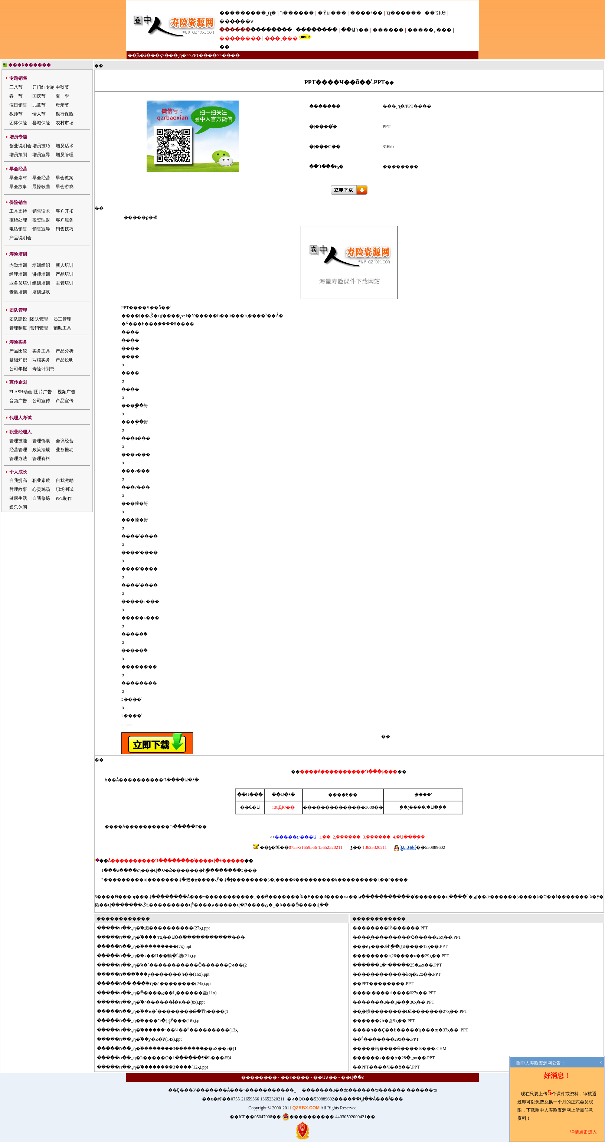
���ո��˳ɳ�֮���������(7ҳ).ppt (148, 946)
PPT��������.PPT (387, 983)
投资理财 (41, 220)
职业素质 (41, 480)
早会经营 (41, 177)
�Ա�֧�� (436, 807)
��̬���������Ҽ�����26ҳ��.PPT (411, 937)
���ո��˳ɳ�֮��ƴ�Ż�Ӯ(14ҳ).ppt (144, 1039)
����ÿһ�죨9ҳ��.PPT (388, 1020)
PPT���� (204, 55)
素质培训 (18, 292)
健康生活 (18, 498)
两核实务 (41, 359)
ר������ (297, 13)
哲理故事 (18, 489)
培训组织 (41, 265)
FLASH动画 (20, 391)
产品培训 (64, 274)
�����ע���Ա (296, 837)
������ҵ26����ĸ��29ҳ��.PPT (405, 955)
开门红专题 (43, 87)
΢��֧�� (403, 807)
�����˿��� (430, 30)
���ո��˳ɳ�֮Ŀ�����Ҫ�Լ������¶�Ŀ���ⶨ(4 (168, 1057)
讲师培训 (41, 274)
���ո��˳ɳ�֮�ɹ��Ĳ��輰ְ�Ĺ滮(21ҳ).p (151, 955)
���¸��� (281, 38)
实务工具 (41, 351)
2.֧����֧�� (345, 837)
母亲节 (62, 105)
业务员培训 (20, 283)
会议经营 (64, 440)
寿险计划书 (43, 368)
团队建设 (18, 319)
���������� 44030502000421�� (328, 1116)
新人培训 (64, 265)
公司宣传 (41, 400)
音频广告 (18, 400)
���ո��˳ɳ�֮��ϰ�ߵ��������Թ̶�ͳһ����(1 (167, 1011)
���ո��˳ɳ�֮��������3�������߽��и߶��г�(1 (171, 1048)
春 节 (16, 96)
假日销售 (18, 105)
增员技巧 (41, 145)
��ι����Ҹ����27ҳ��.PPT (399, 992)
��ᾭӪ (435, 13)
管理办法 (18, 458)
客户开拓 (64, 211)
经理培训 (18, 274)
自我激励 (64, 480)
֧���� (417, 807)
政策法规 (41, 449)
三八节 (16, 87)
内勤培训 (18, 265)
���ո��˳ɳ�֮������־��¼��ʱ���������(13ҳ (172, 1030)
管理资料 (41, 458)
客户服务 (64, 220)
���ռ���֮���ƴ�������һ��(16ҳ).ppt (157, 974)
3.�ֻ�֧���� (376, 837)
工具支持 (18, 211)
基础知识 (18, 359)
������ (388, 30)
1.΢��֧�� (324, 837)
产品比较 (18, 351)
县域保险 (41, 122)
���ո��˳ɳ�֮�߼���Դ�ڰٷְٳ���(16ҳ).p (152, 1020)
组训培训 (41, 283)
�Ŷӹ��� (332, 13)
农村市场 (64, 122)
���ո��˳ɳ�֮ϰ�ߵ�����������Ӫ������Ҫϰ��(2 (176, 965)
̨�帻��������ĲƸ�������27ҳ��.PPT (414, 1011)
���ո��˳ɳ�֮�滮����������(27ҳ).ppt (158, 928)
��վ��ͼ (352, 1077)
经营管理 (18, 449)
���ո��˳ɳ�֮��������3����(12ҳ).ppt (157, 1067)
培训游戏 (41, 292)
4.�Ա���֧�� (408, 837)
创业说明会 (20, 145)
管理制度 (18, 328)
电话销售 (18, 229)
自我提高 (18, 480)
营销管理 (39, 328)
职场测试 (64, 489)
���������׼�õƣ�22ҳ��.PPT (401, 974)
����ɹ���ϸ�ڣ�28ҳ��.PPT (398, 1057)
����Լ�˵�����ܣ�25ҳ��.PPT (402, 965)
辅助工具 (62, 328)
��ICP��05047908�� (255, 1116)
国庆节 (39, 96)
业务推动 (64, 449)
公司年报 (18, 368)
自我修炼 (41, 498)
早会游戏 (64, 186)
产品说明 (64, 359)
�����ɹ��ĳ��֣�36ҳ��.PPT (398, 1002)
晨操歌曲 (41, 186)
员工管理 (62, 319)
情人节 (39, 114)
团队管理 (39, 319)
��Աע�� (325, 1077)
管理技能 (18, 440)
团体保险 (18, 122)
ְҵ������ (403, 13)
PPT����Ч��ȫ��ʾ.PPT (391, 1067)
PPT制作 (64, 498)
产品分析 (64, 351)
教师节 (16, 114)
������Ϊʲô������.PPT (395, 928)
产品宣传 (64, 400)
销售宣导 (41, 229)
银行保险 (64, 114)
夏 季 (62, 96)
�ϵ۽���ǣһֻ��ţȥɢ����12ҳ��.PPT (405, 946)
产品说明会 (20, 237)
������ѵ (236, 21)
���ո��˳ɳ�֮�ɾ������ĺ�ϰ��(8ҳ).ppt (155, 1002)
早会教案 (64, 177)
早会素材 (18, 177)
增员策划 (18, 154)
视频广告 (66, 391)
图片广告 (43, 391)
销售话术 (41, 211)
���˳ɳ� (263, 13)
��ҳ (156, 55)
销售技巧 (64, 229)
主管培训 (64, 283)
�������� (271, 30)
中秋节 (62, 87)
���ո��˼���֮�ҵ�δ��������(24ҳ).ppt (159, 983)
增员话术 (64, 145)
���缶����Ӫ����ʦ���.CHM (404, 1048)
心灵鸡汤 (41, 489)
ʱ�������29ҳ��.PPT (390, 1039)
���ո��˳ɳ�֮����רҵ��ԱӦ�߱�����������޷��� (175, 937)
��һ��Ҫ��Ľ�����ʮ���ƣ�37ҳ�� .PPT (415, 1030)
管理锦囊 (41, 440)
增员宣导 (41, 154)
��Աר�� (355, 30)
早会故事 (18, 186)
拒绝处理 (18, 220)
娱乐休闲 (18, 507)
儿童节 (39, 105)
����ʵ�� (366, 13)
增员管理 (64, 154)
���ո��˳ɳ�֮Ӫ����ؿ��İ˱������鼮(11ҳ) (161, 992)
